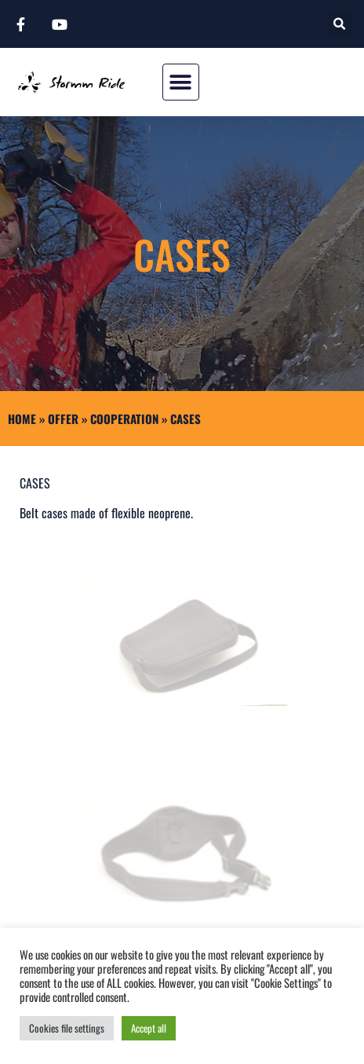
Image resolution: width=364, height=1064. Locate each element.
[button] (340, 24)
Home (22, 418)
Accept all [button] (148, 1028)
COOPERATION (124, 418)
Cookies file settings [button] (66, 1028)
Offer (63, 418)
